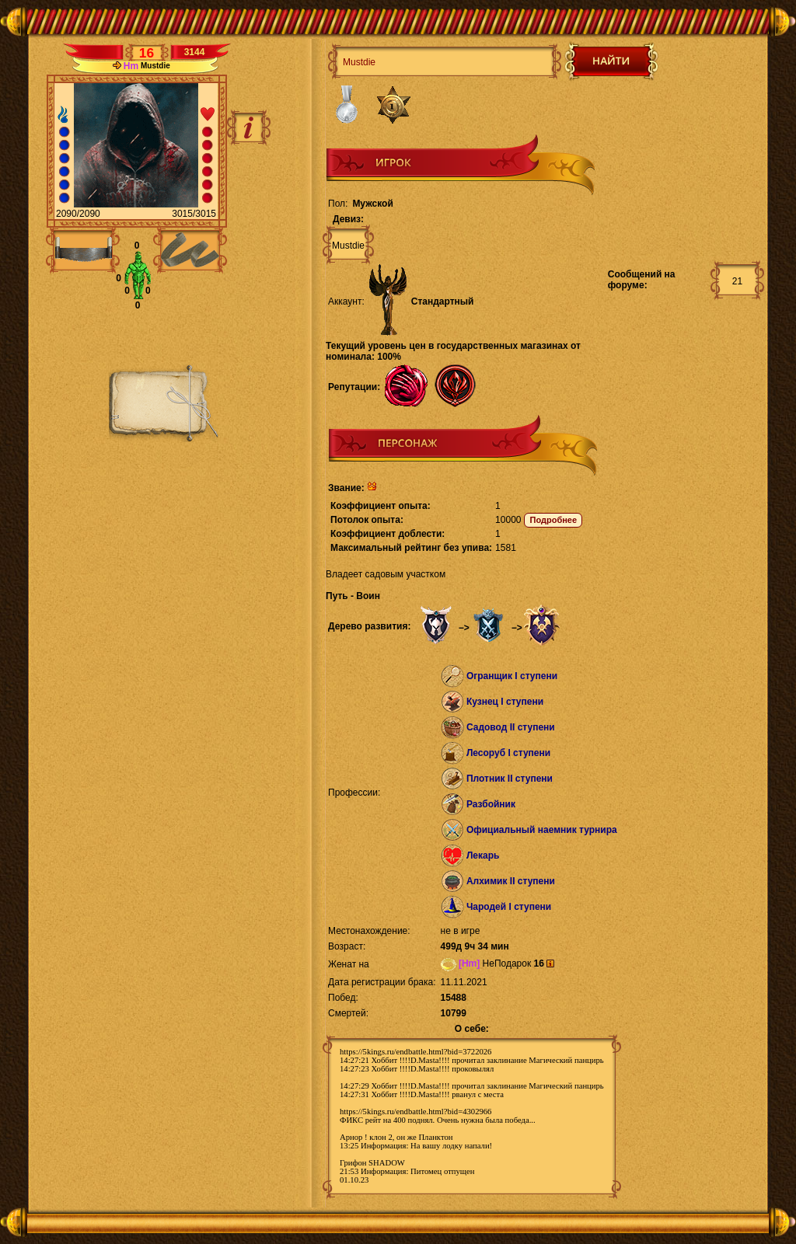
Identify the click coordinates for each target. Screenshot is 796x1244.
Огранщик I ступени (511, 676)
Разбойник (490, 804)
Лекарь (482, 855)
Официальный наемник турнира (541, 829)
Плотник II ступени (509, 778)
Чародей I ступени (508, 906)
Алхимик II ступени (510, 881)
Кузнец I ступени (504, 701)
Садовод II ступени (510, 727)
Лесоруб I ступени (508, 752)
